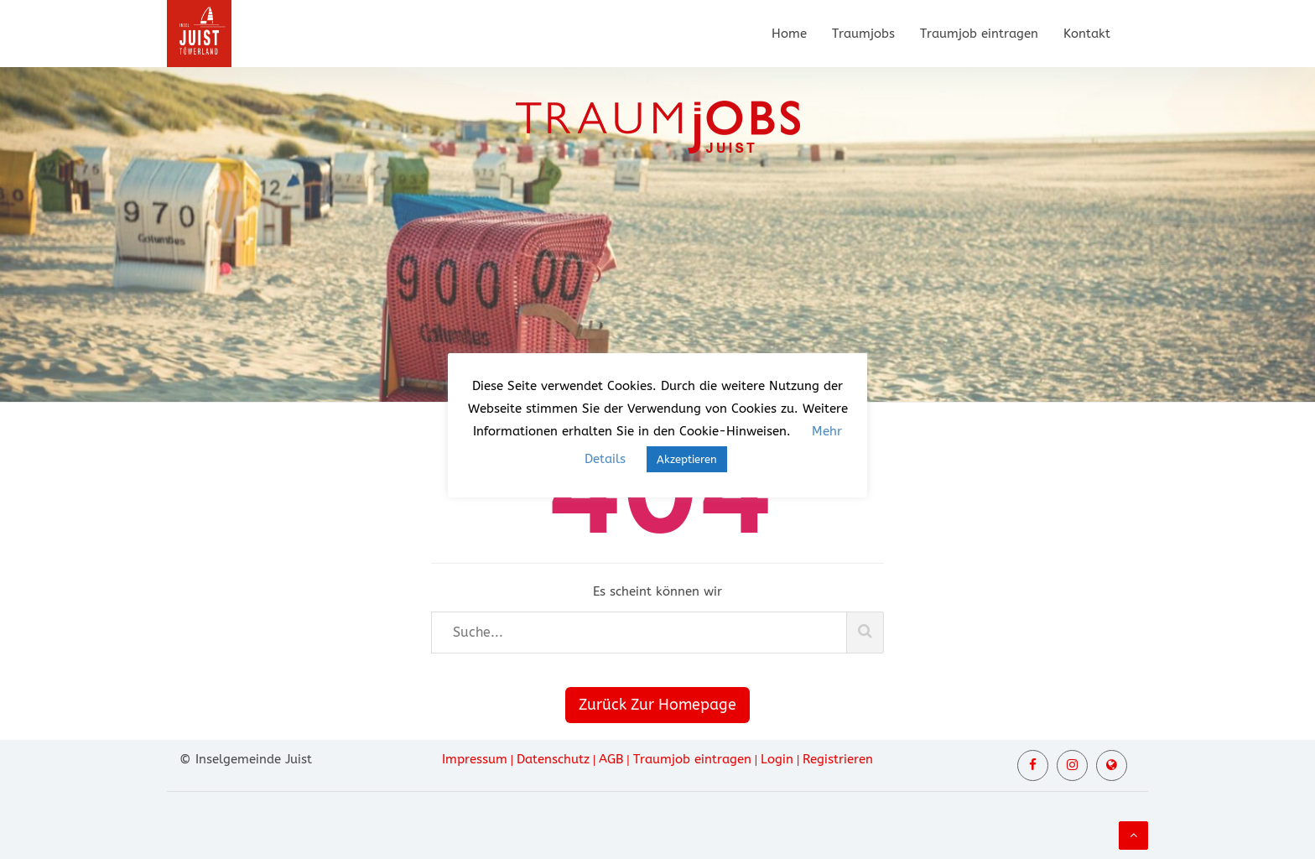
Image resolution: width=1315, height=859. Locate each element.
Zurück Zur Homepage (657, 704)
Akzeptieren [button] (687, 459)
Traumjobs (863, 33)
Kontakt (1086, 33)
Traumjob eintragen (979, 33)
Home (789, 33)
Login (777, 759)
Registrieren (838, 759)
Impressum (474, 759)
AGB (611, 759)
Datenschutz (553, 759)
